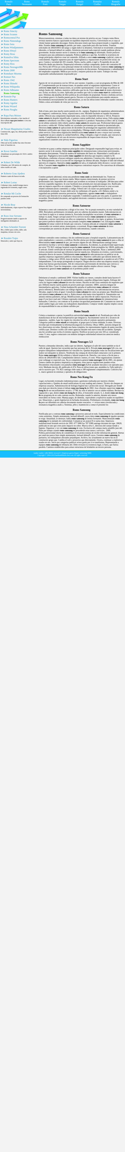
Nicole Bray (9, 204)
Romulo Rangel (80, 2)
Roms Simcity (10, 31)
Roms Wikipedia (12, 86)
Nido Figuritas (11, 140)
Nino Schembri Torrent (15, 227)
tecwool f (57, 453)
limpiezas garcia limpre (70, 453)
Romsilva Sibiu (11, 57)
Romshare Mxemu (12, 73)
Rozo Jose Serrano (12, 216)
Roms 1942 (9, 80)
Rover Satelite (10, 151)
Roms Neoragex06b (13, 67)
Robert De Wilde (12, 162)
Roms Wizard (10, 106)
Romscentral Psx (12, 37)
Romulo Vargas (62, 2)
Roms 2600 (9, 70)
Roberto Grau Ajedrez (14, 173)
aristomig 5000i (85, 453)
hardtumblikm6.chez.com (64, 455)
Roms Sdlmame (11, 90)
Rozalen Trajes (11, 238)
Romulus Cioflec (97, 2)
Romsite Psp (10, 96)
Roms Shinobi (10, 83)
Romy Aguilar (10, 103)
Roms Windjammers (13, 47)
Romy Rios (9, 64)
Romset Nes (9, 77)
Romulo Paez (9, 2)
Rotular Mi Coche (12, 193)
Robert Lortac (10, 182)
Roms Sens (9, 44)
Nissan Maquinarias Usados (17, 129)
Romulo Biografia (115, 2)
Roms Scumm (10, 34)
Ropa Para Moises (12, 115)
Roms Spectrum (11, 60)
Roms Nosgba (10, 109)
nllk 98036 (49, 453)
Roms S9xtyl (10, 50)
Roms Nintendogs (12, 41)
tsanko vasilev (39, 453)
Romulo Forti (45, 2)
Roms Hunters (10, 100)
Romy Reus (9, 54)
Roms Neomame (27, 2)
